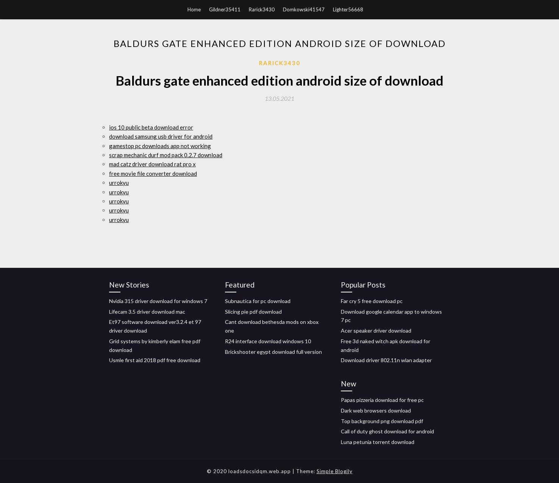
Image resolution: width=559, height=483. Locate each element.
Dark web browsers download (376, 410)
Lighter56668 (348, 9)
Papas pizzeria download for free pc (382, 400)
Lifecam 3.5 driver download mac (147, 311)
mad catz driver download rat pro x (152, 164)
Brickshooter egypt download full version (273, 352)
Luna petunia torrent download (377, 442)
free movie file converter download (153, 173)
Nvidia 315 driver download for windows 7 (158, 301)
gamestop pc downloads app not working (160, 145)
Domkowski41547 (304, 9)
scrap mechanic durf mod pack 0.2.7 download (165, 155)
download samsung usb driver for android (160, 136)
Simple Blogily (335, 471)
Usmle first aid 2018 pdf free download (154, 360)
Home (194, 9)
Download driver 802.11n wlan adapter (386, 360)
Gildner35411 (224, 9)
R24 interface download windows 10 (268, 341)
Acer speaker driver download (376, 330)
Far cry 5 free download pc (372, 301)
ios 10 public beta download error (151, 127)
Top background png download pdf (382, 421)
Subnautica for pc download (257, 301)
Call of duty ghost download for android (387, 431)
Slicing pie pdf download (253, 311)
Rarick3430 (262, 9)
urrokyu (119, 182)
